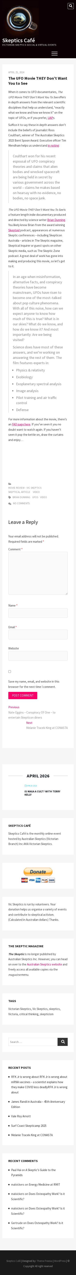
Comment (15, 549)
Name (12, 605)
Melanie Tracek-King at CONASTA (32, 1135)
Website (13, 648)
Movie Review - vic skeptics (24, 487)
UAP (50, 118)
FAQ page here (21, 424)
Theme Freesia (44, 1261)
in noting (53, 145)
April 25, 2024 (16, 72)
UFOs (35, 497)
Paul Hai (16, 1170)
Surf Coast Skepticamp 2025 (28, 1126)
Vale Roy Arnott (21, 1116)
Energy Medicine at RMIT (44, 1184)
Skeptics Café (18, 40)
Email (12, 627)
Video (36, 492)
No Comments (19, 503)
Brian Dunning (56, 220)
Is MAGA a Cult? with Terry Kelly (42, 793)
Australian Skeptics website (44, 964)
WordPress (60, 1261)
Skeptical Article (19, 492)
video (43, 497)
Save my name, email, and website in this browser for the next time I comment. (33, 684)
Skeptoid (14, 230)
